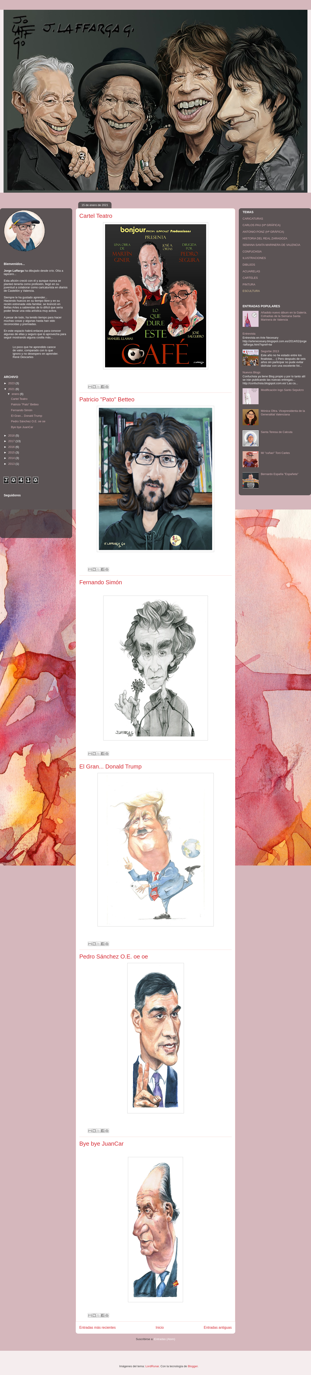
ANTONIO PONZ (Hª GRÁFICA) (263, 231)
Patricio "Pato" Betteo (106, 399)
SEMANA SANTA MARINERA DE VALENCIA (271, 245)
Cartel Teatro (95, 215)
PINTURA (249, 284)
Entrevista (249, 333)
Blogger (192, 1366)
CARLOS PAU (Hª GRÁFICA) (262, 225)
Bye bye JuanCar (101, 1143)
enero (16, 394)
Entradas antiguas (218, 1327)
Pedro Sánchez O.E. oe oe (113, 956)
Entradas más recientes (97, 1327)
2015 (12, 452)
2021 (12, 389)
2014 (12, 458)
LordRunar (152, 1366)
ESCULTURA (251, 291)
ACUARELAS (251, 271)
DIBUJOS (249, 264)
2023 (12, 383)
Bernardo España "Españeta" (279, 474)
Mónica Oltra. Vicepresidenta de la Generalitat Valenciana (283, 412)
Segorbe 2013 (270, 351)
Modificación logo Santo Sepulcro (282, 390)
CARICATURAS (253, 218)
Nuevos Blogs (251, 372)
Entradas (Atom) (164, 1339)
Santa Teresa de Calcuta (276, 432)
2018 (12, 435)
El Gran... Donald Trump (110, 766)
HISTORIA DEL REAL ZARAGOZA (265, 238)
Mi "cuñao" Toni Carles (275, 453)
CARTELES (250, 277)
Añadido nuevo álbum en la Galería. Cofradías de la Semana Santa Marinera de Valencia (284, 316)
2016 (12, 447)
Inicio (160, 1327)
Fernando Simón (100, 582)
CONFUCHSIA (252, 251)
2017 (12, 441)
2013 (12, 463)
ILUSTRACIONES (254, 258)
